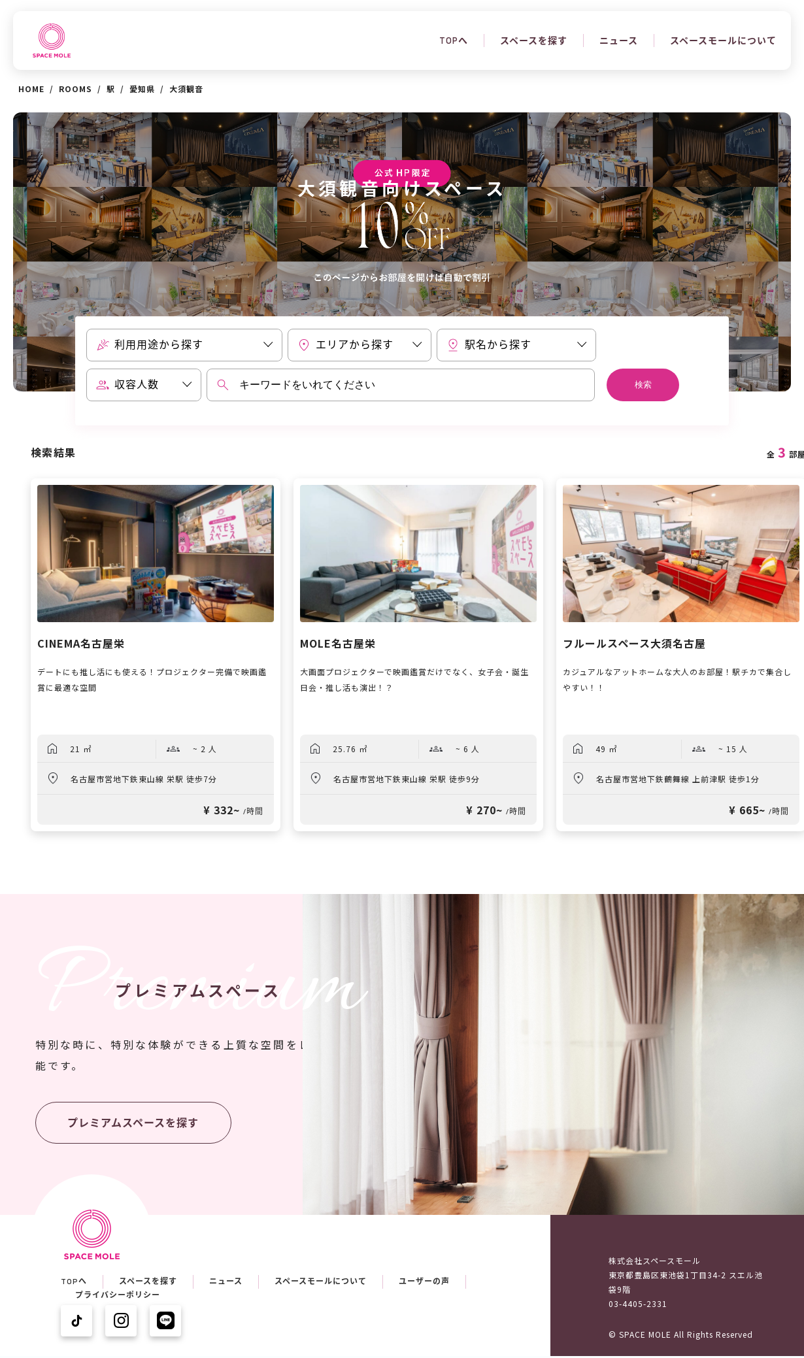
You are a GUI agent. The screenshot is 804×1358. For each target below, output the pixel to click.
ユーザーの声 (424, 1281)
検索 (643, 384)
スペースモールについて (723, 40)
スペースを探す (533, 40)
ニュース (618, 40)
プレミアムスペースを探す (133, 1123)
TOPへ (453, 40)
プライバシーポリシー (117, 1295)
